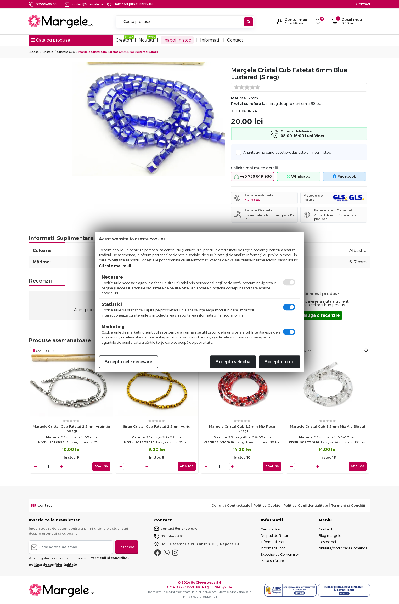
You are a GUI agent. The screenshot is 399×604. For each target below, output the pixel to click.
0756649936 (46, 4)
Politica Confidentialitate (305, 505)
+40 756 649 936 (253, 176)
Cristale (47, 52)
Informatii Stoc (273, 548)
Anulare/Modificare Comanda (343, 548)
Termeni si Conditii (348, 505)
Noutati (146, 40)
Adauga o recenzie (319, 315)
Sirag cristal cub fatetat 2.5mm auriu (156, 426)
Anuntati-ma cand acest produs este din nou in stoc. (285, 152)
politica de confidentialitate (53, 564)
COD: (236, 111)
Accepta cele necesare (128, 361)
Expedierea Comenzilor (280, 554)
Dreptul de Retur (274, 535)
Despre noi (327, 541)
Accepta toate (280, 361)
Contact (363, 4)
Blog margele (330, 535)
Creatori (124, 40)
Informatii (210, 40)
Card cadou (270, 529)
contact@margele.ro (84, 4)
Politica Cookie (266, 505)
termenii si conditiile (109, 558)
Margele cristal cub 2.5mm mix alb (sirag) (327, 426)
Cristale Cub (66, 52)
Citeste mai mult (115, 265)
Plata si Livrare (272, 560)
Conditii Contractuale (230, 505)
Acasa (34, 52)
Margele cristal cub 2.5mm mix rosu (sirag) (242, 428)
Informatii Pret (273, 541)
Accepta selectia (233, 361)
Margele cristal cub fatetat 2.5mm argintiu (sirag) (71, 428)
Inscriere (126, 547)
